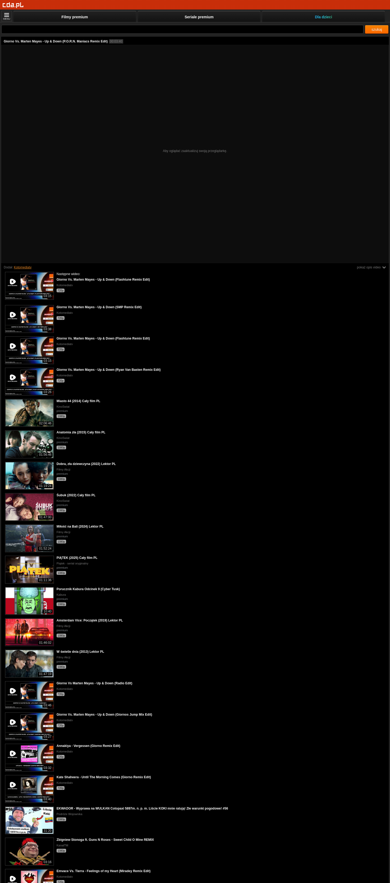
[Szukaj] (182, 29)
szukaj (376, 29)
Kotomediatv (23, 267)
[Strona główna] (13, 5)
